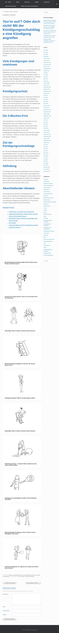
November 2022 (47, 136)
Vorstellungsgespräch (48, 255)
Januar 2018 (46, 169)
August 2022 (46, 142)
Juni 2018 (46, 159)
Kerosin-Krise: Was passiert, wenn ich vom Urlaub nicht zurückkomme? (50, 32)
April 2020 (46, 154)
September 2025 (47, 68)
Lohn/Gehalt (46, 233)
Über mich (27, 2)
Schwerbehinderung (48, 241)
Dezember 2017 (47, 171)
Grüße (45, 212)
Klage (45, 216)
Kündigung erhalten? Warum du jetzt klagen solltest (20, 398)
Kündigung (23, 576)
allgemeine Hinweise (48, 183)
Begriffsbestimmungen (48, 197)
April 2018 (46, 163)
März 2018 (46, 165)
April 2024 (46, 101)
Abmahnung (46, 181)
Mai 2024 (46, 99)
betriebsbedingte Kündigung (50, 201)
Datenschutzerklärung (10, 6)
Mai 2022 (46, 148)
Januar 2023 (46, 132)
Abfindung (46, 179)
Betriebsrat (46, 204)
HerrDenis (7, 11)
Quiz (45, 237)
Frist (19, 576)
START (8, 2)
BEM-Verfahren (47, 199)
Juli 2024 (46, 95)
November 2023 (47, 111)
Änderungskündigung (48, 185)
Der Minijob (12, 223)
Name (4, 606)
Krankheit (46, 218)
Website (4, 614)
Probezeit (46, 235)
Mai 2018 (46, 161)
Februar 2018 (47, 167)
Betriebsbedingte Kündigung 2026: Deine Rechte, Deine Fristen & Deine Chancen (50, 22)
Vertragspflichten (47, 253)
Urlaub (45, 247)
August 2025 (46, 70)
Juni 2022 (46, 146)
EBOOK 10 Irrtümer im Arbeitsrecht (29, 6)
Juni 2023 (46, 122)
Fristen (45, 208)
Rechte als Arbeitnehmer (49, 239)
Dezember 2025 (47, 62)
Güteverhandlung (47, 214)
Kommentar (6, 594)
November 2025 (47, 64)
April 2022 (46, 150)
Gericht (45, 210)
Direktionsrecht (47, 206)
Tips (44, 243)
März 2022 (46, 152)
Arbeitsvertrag (47, 191)
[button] (56, 4)
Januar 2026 (46, 60)
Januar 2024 (46, 107)
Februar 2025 (47, 83)
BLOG (17, 2)
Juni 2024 (46, 97)
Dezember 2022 (47, 134)
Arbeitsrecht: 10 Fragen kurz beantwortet (21, 212)
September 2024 (47, 91)
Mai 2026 (46, 52)
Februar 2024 (47, 105)
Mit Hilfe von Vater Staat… (10, 583)
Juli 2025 (46, 72)
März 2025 (46, 81)
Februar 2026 (47, 58)
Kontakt (37, 2)
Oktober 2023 (47, 113)
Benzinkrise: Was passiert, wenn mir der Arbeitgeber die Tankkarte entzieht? (49, 27)
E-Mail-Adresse (6, 610)
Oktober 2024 (47, 89)
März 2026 (46, 56)
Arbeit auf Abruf (47, 187)
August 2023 (46, 118)
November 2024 (47, 87)
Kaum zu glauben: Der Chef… (33, 583)
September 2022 (47, 140)
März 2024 (46, 103)
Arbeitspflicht (46, 189)
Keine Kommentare (14, 11)
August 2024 (46, 93)
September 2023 (47, 115)
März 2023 (46, 128)
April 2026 (46, 54)
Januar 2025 (46, 85)
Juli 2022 (46, 144)
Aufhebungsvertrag (48, 193)
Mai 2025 (46, 77)
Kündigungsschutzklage (30, 576)
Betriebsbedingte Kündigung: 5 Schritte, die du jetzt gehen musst (49, 41)
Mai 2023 (46, 124)
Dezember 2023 (47, 109)
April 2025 (46, 79)
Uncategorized (47, 245)
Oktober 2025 (47, 66)
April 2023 (46, 126)
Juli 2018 (46, 156)
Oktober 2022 (47, 138)
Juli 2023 (46, 120)
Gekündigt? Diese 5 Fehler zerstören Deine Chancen (20, 330)
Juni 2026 (46, 50)
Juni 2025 (46, 74)
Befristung (46, 195)
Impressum (46, 2)
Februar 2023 (47, 130)
